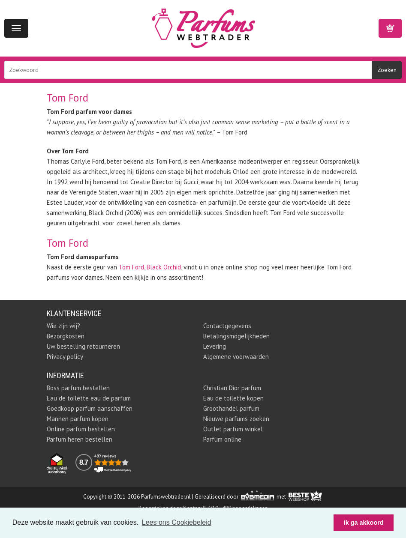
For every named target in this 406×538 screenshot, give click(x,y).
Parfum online (222, 439)
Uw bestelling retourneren (83, 346)
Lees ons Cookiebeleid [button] (176, 522)
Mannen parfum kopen (77, 419)
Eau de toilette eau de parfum (89, 398)
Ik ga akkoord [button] (364, 522)
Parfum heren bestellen (79, 439)
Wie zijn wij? (63, 326)
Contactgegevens (227, 326)
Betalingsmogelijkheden (236, 336)
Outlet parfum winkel (233, 429)
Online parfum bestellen (81, 429)
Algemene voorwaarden (236, 357)
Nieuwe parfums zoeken (236, 419)
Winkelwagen (390, 28)
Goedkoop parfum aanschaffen (89, 408)
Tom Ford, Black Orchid (150, 267)
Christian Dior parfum (232, 388)
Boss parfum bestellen (78, 388)
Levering (214, 346)
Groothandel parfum (231, 408)
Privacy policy (65, 357)
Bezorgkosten (65, 336)
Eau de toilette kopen (233, 398)
